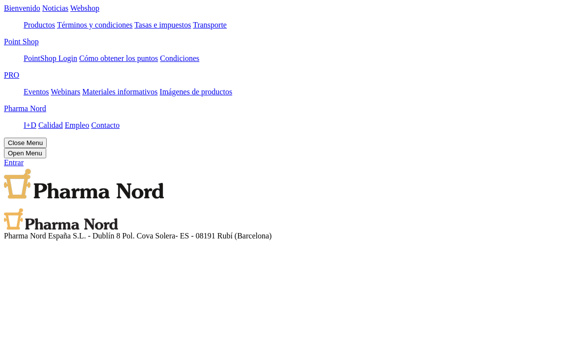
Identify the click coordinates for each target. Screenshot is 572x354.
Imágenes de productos (196, 92)
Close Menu (25, 143)
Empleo (77, 125)
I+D (30, 125)
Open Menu (25, 153)
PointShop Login (50, 58)
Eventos (36, 92)
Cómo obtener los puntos (118, 58)
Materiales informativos (119, 92)
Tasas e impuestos (162, 25)
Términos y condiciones (95, 25)
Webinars (65, 92)
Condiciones (179, 58)
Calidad (50, 125)
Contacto (105, 125)
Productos (39, 25)
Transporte (210, 25)
